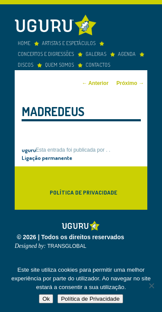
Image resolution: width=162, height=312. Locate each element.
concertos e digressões (46, 52)
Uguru (58, 24)
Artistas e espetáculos (68, 41)
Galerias (96, 52)
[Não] (151, 285)
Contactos (98, 62)
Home (24, 41)
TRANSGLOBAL (66, 245)
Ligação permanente (47, 155)
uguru (29, 148)
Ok (46, 299)
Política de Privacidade (83, 190)
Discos (25, 62)
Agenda (127, 52)
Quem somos (59, 62)
